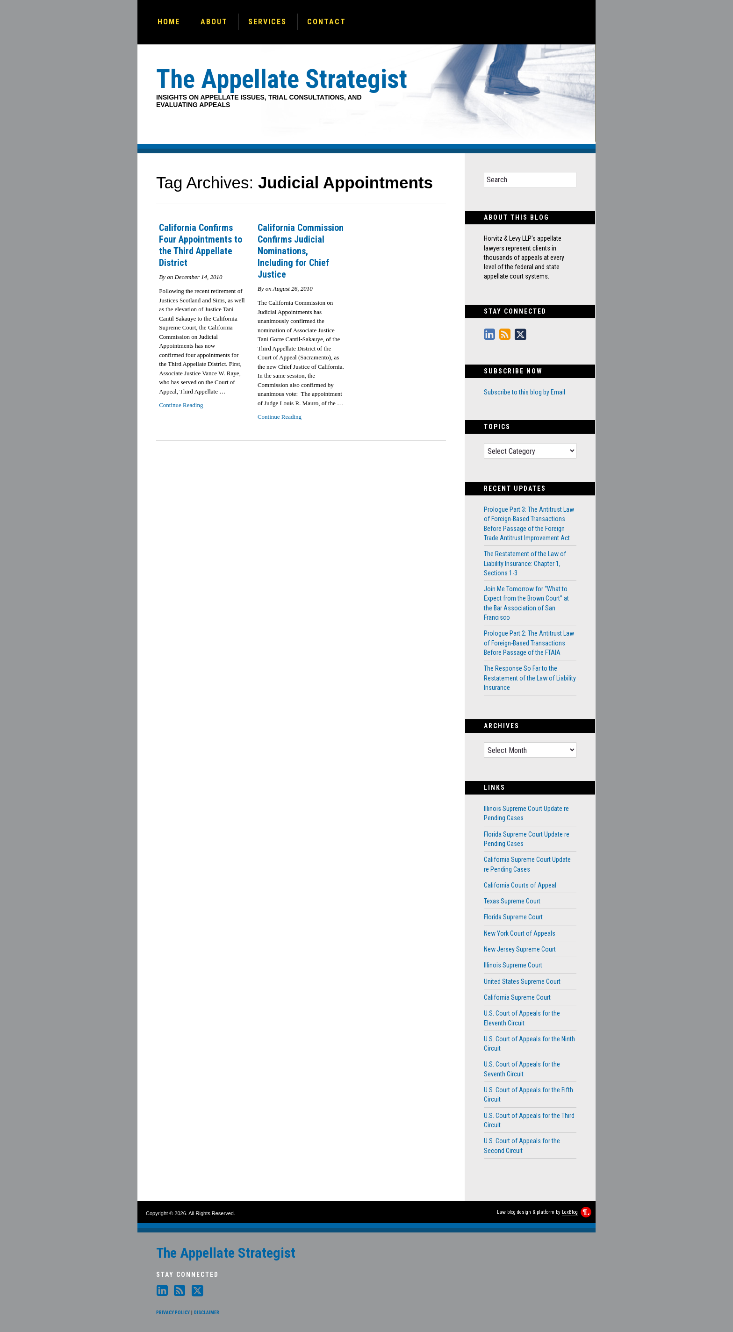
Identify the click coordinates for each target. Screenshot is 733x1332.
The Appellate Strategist (225, 1253)
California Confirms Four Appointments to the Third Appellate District (200, 245)
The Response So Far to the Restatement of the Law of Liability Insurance (530, 678)
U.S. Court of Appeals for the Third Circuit (529, 1120)
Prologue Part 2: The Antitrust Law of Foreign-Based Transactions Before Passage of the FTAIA (529, 643)
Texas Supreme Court (512, 901)
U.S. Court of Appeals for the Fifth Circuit (528, 1094)
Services (267, 21)
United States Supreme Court (522, 981)
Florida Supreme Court (513, 917)
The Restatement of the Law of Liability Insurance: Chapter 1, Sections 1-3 (525, 563)
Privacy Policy (173, 1312)
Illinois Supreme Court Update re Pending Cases (526, 813)
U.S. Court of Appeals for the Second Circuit (522, 1145)
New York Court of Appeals (519, 933)
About (214, 21)
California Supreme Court (517, 997)
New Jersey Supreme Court (520, 949)
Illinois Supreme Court (513, 965)
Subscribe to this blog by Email (524, 392)
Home (169, 21)
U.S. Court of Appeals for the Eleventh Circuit (522, 1018)
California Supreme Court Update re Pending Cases (527, 864)
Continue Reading (181, 404)
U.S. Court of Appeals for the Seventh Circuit (522, 1068)
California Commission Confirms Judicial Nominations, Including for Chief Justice (301, 251)
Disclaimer (206, 1312)
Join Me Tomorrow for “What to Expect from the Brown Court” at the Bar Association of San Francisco (526, 603)
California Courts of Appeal (520, 885)
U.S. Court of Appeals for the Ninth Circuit (529, 1043)
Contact (326, 21)
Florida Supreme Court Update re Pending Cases (526, 839)
